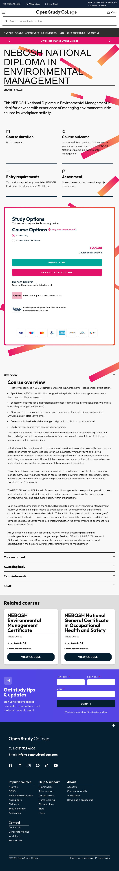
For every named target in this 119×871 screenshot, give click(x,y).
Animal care (15, 799)
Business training (76, 32)
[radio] (13, 235)
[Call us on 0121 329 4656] (12, 4)
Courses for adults (77, 791)
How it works (46, 786)
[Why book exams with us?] (62, 229)
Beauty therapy (17, 808)
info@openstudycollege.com (38, 754)
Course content (59, 557)
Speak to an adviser (57, 272)
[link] (31, 636)
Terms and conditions (81, 858)
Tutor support (46, 791)
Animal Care (32, 32)
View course (31, 657)
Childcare (14, 804)
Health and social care (21, 795)
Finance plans (46, 804)
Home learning (47, 799)
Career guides (46, 795)
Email (60, 689)
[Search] (60, 21)
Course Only (22, 235)
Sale (62, 32)
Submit (86, 703)
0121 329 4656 (25, 748)
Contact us (93, 32)
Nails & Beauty (49, 32)
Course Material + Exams (28, 240)
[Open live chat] (51, 4)
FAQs (59, 586)
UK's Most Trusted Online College (59, 40)
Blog (41, 808)
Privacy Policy (102, 858)
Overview (59, 375)
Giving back (73, 795)
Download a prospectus (80, 799)
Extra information (59, 576)
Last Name (93, 677)
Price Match (15, 840)
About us (72, 786)
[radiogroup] (57, 238)
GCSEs (19, 32)
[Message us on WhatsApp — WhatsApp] (32, 4)
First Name (63, 677)
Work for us (15, 836)
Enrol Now (57, 262)
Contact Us (15, 827)
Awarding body (59, 567)
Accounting (15, 812)
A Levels (8, 32)
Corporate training (19, 831)
